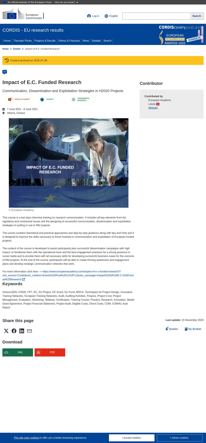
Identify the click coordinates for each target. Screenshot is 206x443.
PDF (52, 352)
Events (17, 49)
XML (20, 352)
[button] (111, 16)
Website (153, 107)
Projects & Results (45, 40)
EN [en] (4, 72)
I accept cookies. (131, 437)
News (86, 40)
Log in (93, 16)
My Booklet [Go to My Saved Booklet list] (193, 329)
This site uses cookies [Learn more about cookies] (27, 437)
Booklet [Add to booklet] (172, 328)
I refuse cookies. (179, 437)
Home (7, 40)
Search (107, 40)
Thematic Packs (23, 40)
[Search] (197, 16)
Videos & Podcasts (69, 40)
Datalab (96, 40)
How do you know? (66, 2)
